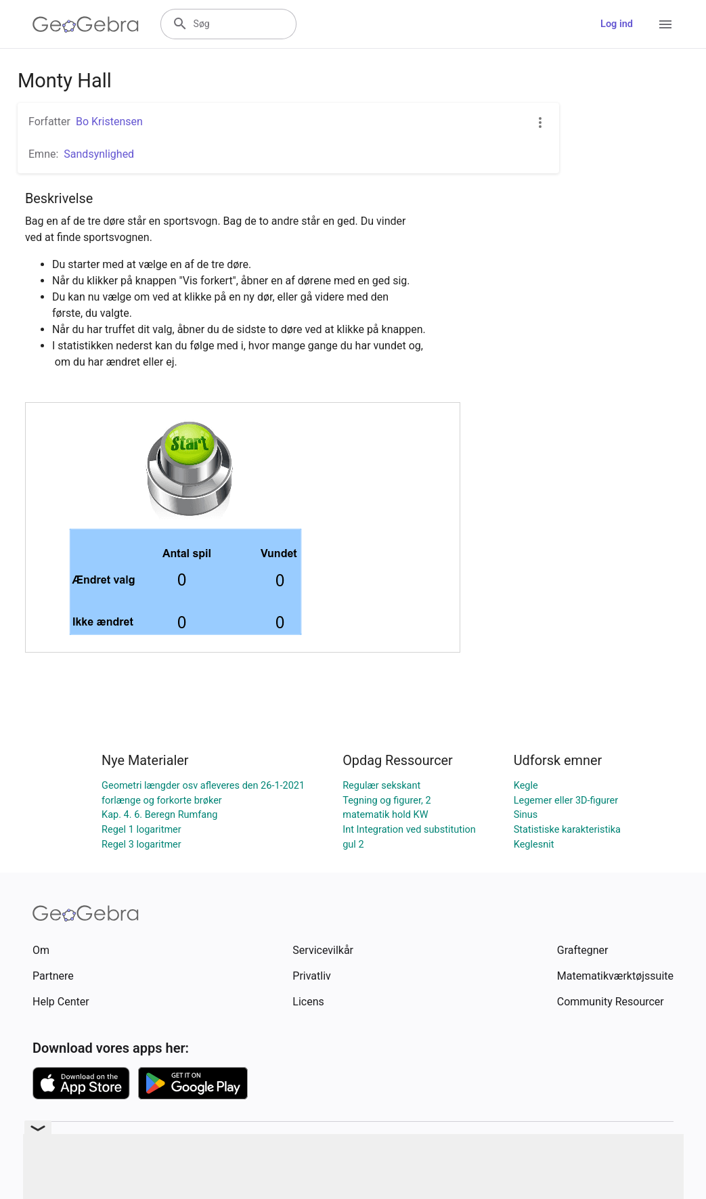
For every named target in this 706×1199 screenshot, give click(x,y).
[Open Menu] (665, 24)
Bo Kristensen (109, 121)
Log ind (616, 24)
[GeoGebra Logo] (85, 24)
